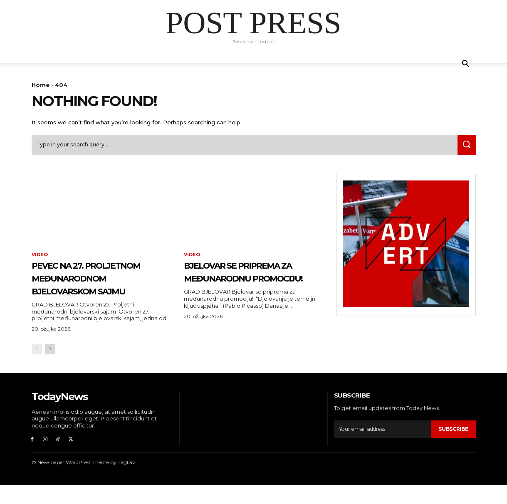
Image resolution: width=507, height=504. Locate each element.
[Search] (464, 148)
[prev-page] (37, 366)
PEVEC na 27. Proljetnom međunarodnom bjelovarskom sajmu (98, 288)
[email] (381, 446)
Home (40, 85)
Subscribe (451, 446)
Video (40, 259)
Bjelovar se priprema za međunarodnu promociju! (251, 282)
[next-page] (50, 366)
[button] (466, 65)
